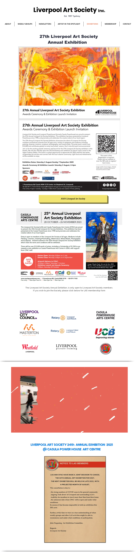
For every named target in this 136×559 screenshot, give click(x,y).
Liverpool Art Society (65, 10)
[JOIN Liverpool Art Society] (73, 199)
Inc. (101, 10)
